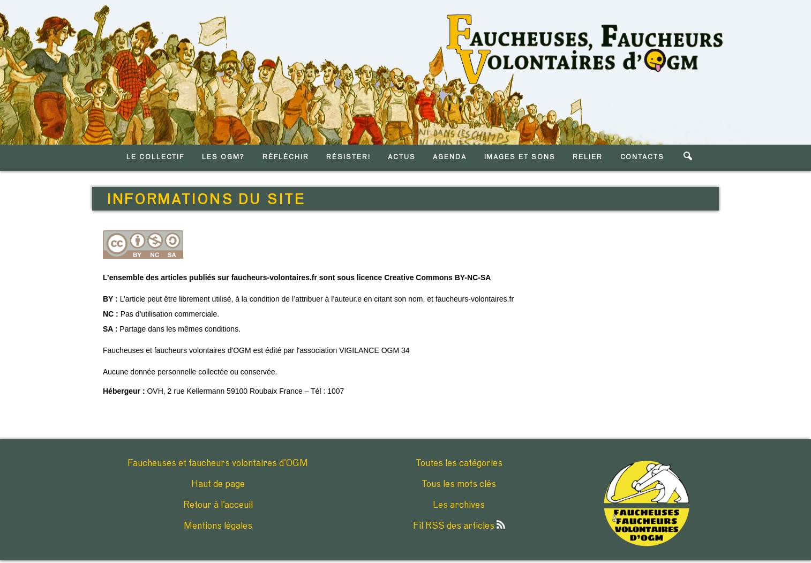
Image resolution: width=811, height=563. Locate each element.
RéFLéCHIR (285, 157)
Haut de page (218, 484)
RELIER (588, 157)
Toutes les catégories (459, 463)
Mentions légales (218, 526)
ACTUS (402, 157)
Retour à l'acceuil (218, 505)
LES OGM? (223, 157)
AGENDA (450, 157)
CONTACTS (642, 157)
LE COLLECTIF (155, 157)
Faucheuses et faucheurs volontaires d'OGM (217, 463)
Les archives (459, 505)
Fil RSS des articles (459, 526)
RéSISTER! (348, 157)
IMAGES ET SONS (519, 157)
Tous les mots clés (459, 484)
